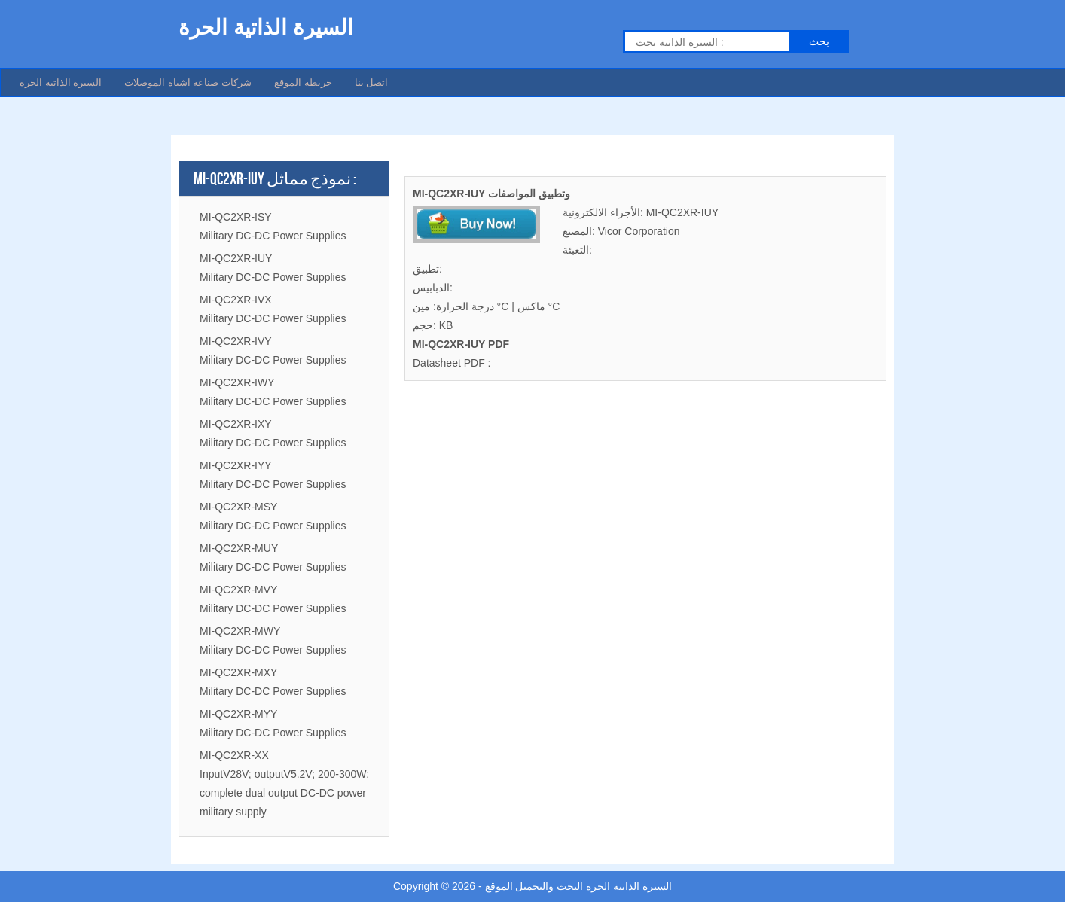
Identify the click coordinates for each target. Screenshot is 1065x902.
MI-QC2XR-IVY (236, 341)
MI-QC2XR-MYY (238, 714)
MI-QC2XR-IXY (236, 424)
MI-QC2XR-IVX (236, 300)
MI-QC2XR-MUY (239, 548)
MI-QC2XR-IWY (237, 382)
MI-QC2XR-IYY (236, 465)
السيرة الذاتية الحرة (61, 82)
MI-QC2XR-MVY (238, 590)
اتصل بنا (372, 82)
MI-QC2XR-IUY (236, 258)
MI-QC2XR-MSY (238, 507)
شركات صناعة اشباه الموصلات (188, 82)
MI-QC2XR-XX (234, 755)
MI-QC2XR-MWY (240, 631)
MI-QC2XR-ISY (236, 217)
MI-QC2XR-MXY (238, 672)
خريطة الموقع (303, 82)
